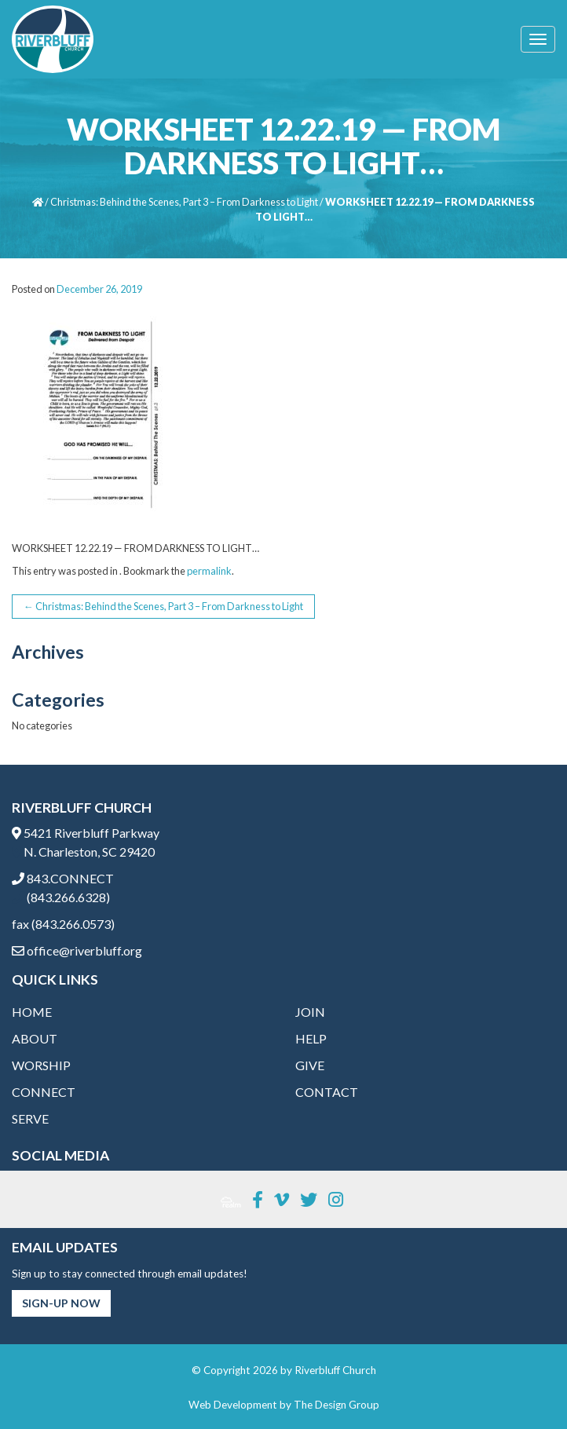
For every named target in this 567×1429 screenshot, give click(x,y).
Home (32, 1011)
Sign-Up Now (61, 1303)
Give (309, 1065)
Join (310, 1011)
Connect (43, 1091)
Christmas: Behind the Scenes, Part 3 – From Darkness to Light (184, 202)
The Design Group (336, 1404)
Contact (326, 1091)
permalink (209, 571)
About (34, 1038)
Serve (30, 1118)
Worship (41, 1065)
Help (311, 1038)
